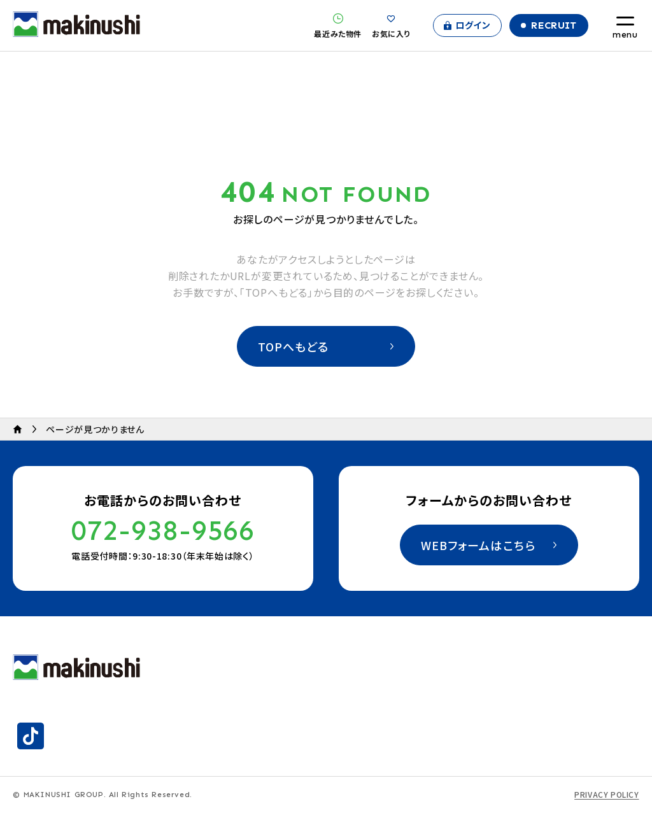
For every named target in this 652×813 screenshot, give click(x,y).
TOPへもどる (293, 346)
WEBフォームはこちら (478, 545)
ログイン (473, 24)
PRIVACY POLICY (606, 794)
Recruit (553, 25)
